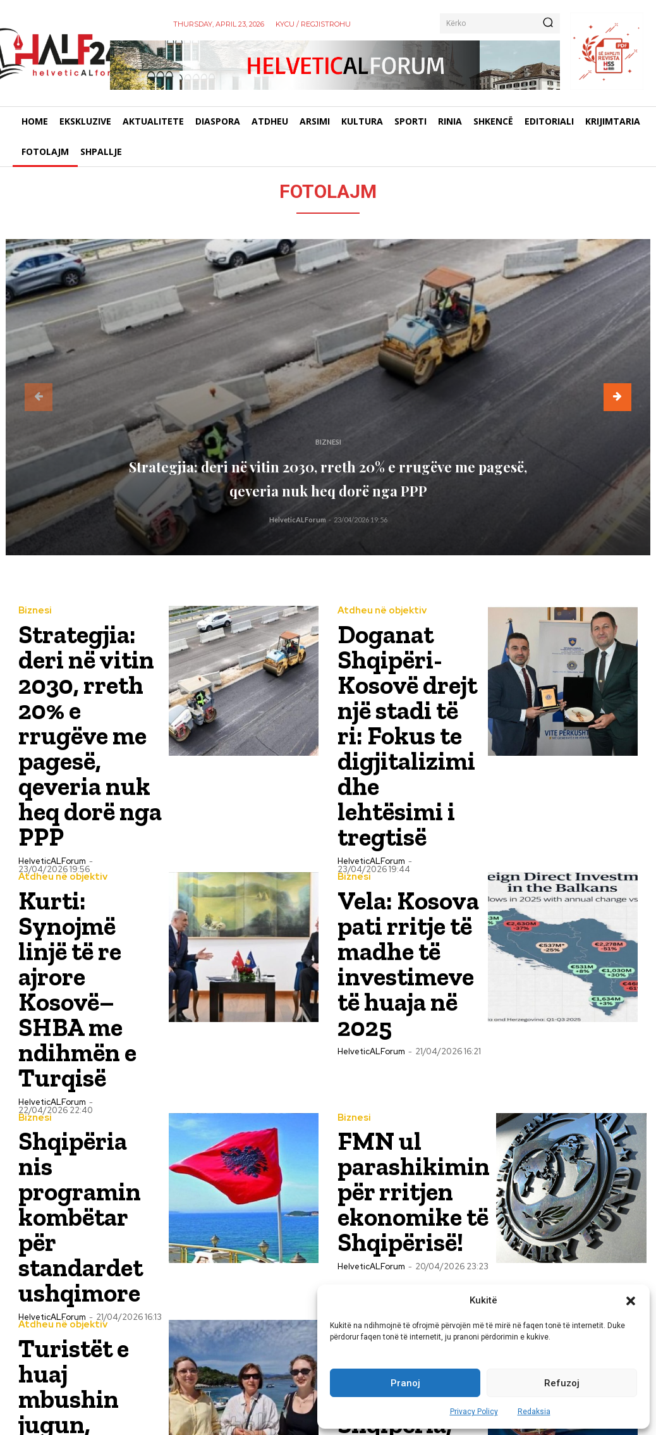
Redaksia (534, 1411)
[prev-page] (38, 397)
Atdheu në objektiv (378, 610)
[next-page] (617, 397)
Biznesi (328, 413)
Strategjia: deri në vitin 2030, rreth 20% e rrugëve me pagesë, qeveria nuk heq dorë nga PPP (328, 465)
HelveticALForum (297, 519)
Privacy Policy (474, 1411)
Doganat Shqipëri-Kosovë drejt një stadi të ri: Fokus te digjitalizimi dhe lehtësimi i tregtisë (404, 682)
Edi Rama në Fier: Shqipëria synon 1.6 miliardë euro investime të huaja (87, 1289)
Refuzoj (562, 1383)
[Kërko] (548, 23)
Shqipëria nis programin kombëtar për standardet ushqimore (73, 993)
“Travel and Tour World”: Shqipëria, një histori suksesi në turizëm (407, 1139)
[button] (630, 1301)
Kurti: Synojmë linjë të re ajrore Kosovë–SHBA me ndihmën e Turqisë (89, 839)
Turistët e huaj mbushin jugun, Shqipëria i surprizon (80, 1139)
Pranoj (405, 1383)
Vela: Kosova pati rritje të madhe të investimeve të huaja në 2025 (407, 843)
